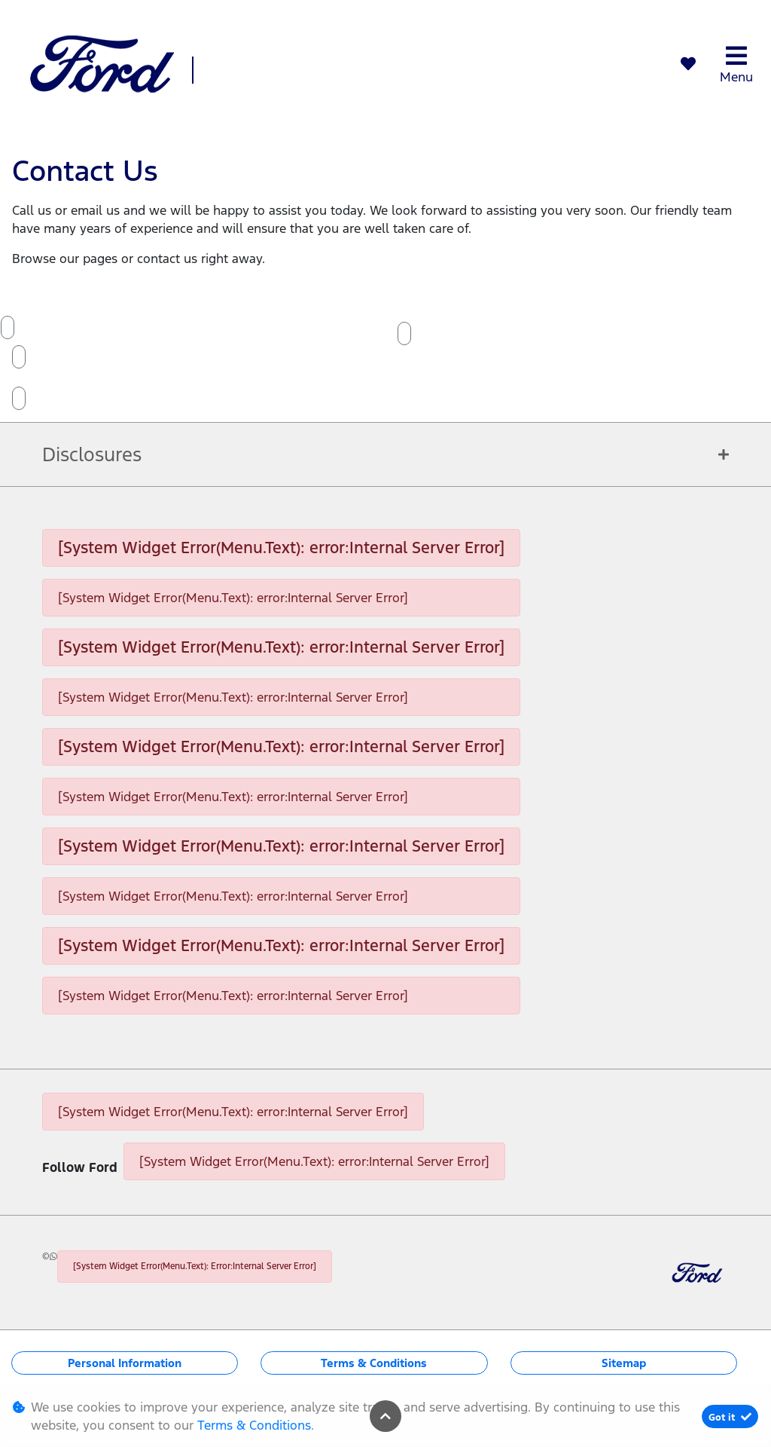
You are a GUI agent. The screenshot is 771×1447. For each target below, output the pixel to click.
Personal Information (124, 1363)
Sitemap (624, 1363)
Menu (736, 64)
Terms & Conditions (374, 1363)
